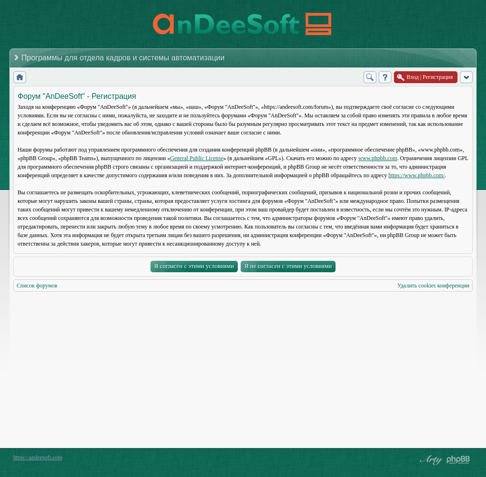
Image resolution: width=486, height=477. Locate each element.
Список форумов (37, 285)
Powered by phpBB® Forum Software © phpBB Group (458, 460)
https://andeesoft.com (37, 457)
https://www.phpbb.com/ (416, 175)
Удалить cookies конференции (433, 285)
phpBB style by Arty (430, 460)
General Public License (196, 158)
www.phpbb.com (377, 158)
